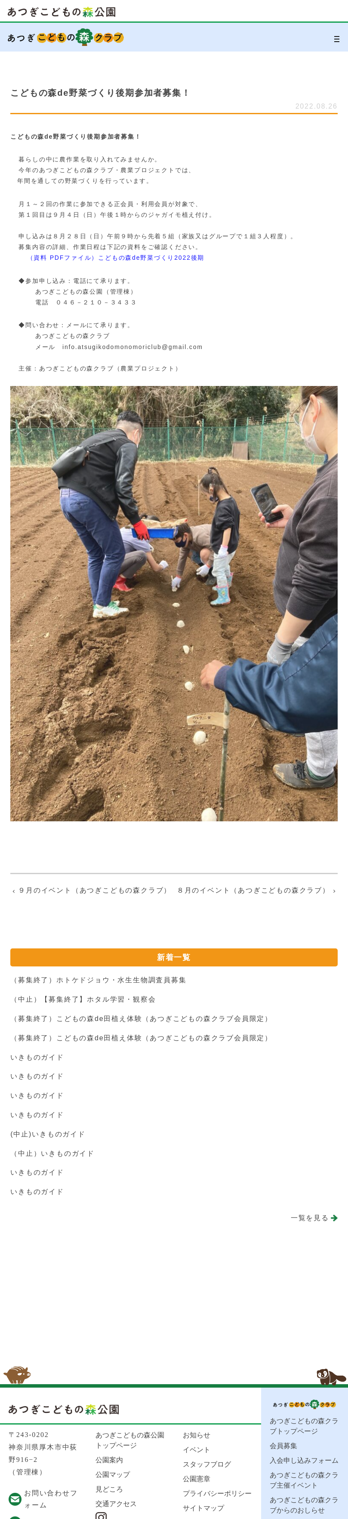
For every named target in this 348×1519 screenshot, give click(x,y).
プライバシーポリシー (217, 1493)
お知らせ (196, 1435)
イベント (196, 1449)
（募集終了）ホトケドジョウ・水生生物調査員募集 (98, 980)
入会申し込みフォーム (304, 1460)
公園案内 (109, 1460)
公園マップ (112, 1474)
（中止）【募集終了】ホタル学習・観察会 (83, 999)
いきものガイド (37, 1057)
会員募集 (283, 1445)
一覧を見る (310, 1217)
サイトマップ (203, 1508)
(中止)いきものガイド (47, 1134)
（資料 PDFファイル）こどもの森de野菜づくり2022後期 (116, 257)
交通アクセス (116, 1503)
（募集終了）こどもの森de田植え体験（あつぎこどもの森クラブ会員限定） (141, 1018)
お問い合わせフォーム (51, 1499)
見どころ (109, 1489)
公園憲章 (196, 1479)
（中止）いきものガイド (52, 1153)
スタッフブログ (207, 1464)
